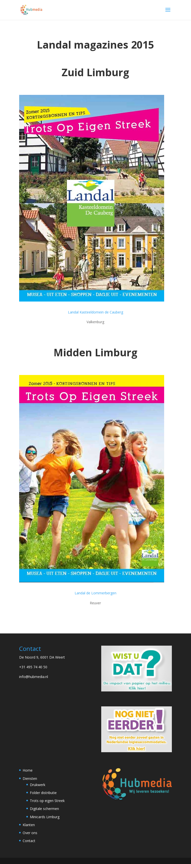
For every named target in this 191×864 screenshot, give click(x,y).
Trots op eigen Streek (47, 800)
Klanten (29, 824)
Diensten (30, 778)
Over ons (30, 832)
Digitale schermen (44, 808)
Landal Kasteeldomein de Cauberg (95, 312)
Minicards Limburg (44, 816)
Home (28, 770)
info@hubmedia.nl (33, 676)
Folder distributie (43, 792)
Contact (29, 840)
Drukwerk (37, 784)
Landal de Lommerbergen (95, 593)
